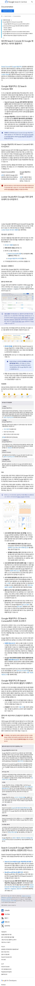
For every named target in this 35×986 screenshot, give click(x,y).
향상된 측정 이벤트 (12, 832)
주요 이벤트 (6, 429)
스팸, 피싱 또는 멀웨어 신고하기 (8, 939)
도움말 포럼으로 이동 (6, 934)
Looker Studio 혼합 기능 (17, 321)
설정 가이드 (20, 761)
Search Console (7, 11)
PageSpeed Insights (6, 971)
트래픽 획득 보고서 (15, 571)
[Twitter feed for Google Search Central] (17, 926)
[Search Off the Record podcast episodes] (17, 922)
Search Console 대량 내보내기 (21, 317)
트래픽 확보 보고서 (10, 643)
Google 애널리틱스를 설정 (24, 136)
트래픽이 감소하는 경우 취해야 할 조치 (18, 547)
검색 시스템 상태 (5, 954)
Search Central (17, 2)
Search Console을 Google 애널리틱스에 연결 (18, 861)
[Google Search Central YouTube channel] (17, 914)
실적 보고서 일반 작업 (23, 670)
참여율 (3, 437)
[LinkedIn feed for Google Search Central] (17, 910)
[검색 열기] (32, 2)
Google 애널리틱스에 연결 (15, 258)
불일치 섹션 (20, 497)
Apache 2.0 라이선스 (6, 899)
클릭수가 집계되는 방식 (9, 456)
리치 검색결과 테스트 (6, 969)
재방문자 (10, 447)
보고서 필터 (26, 604)
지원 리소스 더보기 (5, 942)
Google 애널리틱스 (17, 66)
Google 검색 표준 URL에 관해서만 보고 (20, 808)
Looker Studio (5, 74)
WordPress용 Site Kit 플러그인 (14, 872)
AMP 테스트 (4, 974)
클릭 (2, 175)
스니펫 (8, 583)
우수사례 (3, 959)
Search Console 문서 (6, 957)
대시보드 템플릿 (9, 245)
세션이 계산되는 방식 (9, 417)
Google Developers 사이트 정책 (8, 900)
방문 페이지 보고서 (14, 659)
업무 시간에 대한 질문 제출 (7, 937)
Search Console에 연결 (14, 253)
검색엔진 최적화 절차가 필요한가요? (10, 949)
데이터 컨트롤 (8, 346)
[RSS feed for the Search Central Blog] (17, 918)
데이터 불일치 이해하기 (13, 189)
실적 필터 (19, 606)
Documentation (7, 7)
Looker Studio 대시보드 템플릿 (10, 230)
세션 (21, 177)
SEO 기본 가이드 (5, 952)
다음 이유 (21, 707)
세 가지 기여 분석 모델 (20, 797)
